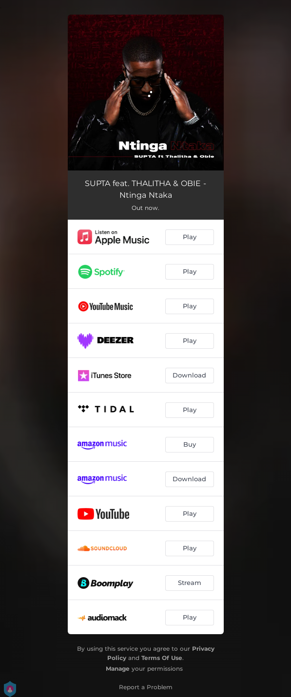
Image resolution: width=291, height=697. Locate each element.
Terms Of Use (161, 657)
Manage (118, 668)
